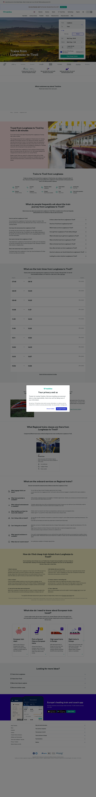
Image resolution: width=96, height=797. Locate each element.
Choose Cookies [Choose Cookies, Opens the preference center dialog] (50, 408)
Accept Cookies (61, 408)
